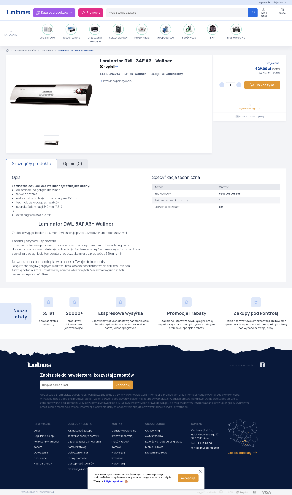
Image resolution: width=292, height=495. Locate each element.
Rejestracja (280, 2)
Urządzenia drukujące (95, 33)
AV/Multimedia (154, 436)
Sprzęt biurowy (118, 31)
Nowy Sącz (118, 452)
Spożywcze (189, 31)
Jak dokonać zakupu (80, 430)
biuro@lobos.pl (210, 447)
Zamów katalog (77, 447)
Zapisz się (123, 385)
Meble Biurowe (154, 447)
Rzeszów (117, 458)
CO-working (152, 430)
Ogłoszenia (41, 452)
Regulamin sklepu (44, 436)
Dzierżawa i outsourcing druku (163, 441)
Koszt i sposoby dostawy (83, 436)
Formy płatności (77, 458)
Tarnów (116, 447)
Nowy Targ (118, 463)
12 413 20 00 (204, 443)
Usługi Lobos (155, 424)
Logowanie (264, 2)
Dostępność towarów (81, 463)
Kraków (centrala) (122, 436)
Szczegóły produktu (31, 163)
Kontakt (118, 424)
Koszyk (282, 11)
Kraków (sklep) (121, 441)
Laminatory (47, 50)
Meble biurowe (236, 31)
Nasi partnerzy (43, 463)
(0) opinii (109, 66)
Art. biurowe (47, 31)
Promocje (90, 12)
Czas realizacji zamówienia (84, 441)
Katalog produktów (54, 12)
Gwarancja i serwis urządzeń (85, 469)
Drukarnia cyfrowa (156, 452)
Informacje (42, 424)
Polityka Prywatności (46, 441)
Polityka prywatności (114, 481)
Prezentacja (142, 31)
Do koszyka (262, 85)
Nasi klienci (40, 458)
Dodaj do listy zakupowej (250, 116)
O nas (37, 430)
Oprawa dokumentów (25, 50)
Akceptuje (188, 478)
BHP (212, 31)
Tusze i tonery (71, 31)
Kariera (38, 447)
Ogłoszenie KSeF (78, 452)
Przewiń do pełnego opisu (116, 81)
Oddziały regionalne (124, 430)
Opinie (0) (72, 163)
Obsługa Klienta (80, 424)
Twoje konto (264, 12)
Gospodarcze (165, 31)
